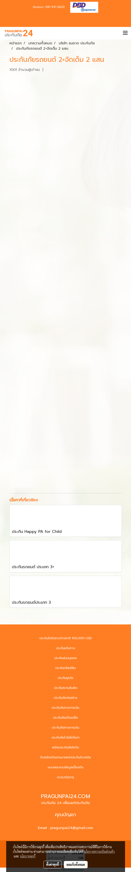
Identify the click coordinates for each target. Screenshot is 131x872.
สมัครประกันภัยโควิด (65, 747)
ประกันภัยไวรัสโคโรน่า (65, 737)
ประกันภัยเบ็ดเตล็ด (65, 717)
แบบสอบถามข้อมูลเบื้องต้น (65, 767)
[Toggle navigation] (125, 33)
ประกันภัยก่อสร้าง (65, 697)
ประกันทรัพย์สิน (65, 668)
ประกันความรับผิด (65, 688)
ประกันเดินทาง (65, 648)
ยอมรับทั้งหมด (75, 864)
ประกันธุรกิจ (65, 678)
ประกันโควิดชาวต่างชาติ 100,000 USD (65, 638)
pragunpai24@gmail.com (71, 828)
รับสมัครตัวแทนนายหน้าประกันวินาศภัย (65, 757)
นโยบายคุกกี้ (27, 856)
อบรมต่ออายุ (65, 777)
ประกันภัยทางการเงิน (65, 707)
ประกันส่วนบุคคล (65, 658)
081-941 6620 (55, 7)
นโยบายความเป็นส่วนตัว (99, 851)
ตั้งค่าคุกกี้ (52, 864)
